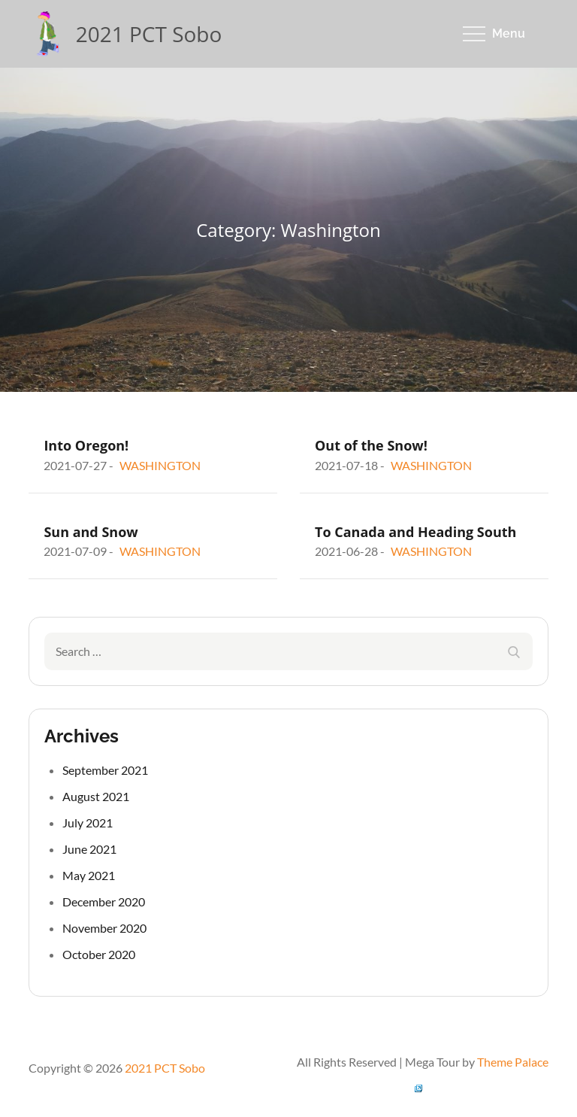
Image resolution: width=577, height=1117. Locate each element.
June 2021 (89, 849)
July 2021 (87, 822)
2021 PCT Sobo (149, 34)
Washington (160, 465)
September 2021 (105, 770)
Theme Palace (512, 1062)
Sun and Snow (90, 532)
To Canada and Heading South (415, 532)
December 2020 (103, 901)
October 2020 (98, 954)
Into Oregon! (86, 445)
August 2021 (95, 796)
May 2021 (88, 875)
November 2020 (104, 928)
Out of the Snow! (371, 445)
